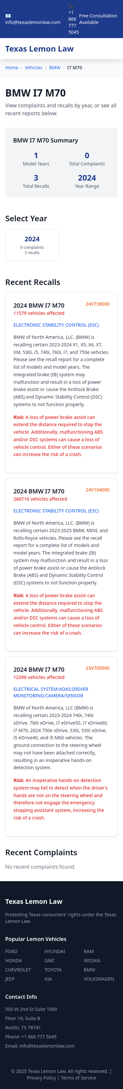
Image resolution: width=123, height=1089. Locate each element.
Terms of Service (78, 1078)
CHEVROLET (18, 970)
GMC (50, 960)
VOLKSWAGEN (99, 979)
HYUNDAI (55, 951)
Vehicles (33, 67)
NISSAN (92, 960)
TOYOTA (53, 970)
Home (11, 67)
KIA (48, 979)
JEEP (9, 979)
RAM (88, 951)
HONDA (13, 960)
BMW (55, 67)
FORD (11, 951)
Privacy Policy (41, 1078)
